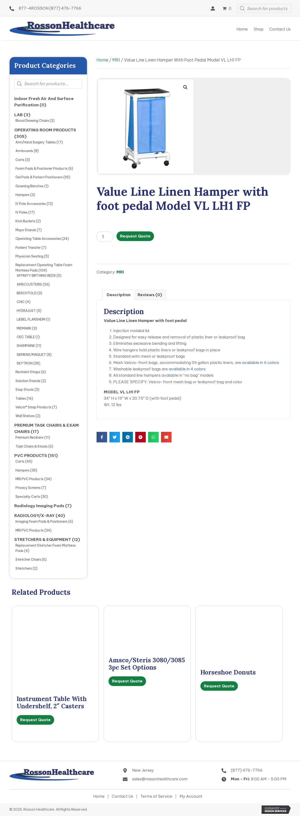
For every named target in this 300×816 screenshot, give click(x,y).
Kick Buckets (25, 221)
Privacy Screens (28, 488)
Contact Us (122, 796)
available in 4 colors (187, 369)
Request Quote (135, 236)
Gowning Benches (29, 186)
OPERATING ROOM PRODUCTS (45, 130)
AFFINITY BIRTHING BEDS (36, 275)
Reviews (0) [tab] (150, 294)
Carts (19, 160)
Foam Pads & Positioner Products (41, 168)
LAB (18, 114)
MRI (116, 60)
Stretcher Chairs (28, 559)
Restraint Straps (27, 372)
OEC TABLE (26, 337)
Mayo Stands (25, 230)
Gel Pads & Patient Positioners (39, 177)
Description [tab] (119, 294)
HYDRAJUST (26, 311)
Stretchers (23, 568)
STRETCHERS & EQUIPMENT (42, 539)
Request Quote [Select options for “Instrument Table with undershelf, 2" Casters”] (35, 719)
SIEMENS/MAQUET (31, 354)
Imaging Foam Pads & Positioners (41, 521)
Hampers (22, 195)
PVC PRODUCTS (30, 455)
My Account (191, 796)
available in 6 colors (260, 362)
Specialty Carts (27, 496)
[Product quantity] (105, 236)
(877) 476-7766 (246, 770)
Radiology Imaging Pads (39, 505)
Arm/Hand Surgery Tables (35, 142)
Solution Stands (27, 381)
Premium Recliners (29, 437)
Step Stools (24, 389)
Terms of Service (156, 796)
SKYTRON (25, 363)
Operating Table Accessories (38, 239)
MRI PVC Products (29, 479)
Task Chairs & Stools (31, 446)
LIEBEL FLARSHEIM (31, 319)
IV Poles (21, 212)
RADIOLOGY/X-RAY (34, 515)
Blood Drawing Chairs (32, 121)
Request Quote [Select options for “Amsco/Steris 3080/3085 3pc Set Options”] (127, 681)
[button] (213, 8)
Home (102, 60)
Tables (20, 398)
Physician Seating (29, 256)
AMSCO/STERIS (29, 284)
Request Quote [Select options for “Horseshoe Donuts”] (219, 686)
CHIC (21, 302)
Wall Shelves (25, 416)
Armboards (24, 151)
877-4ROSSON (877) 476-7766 (50, 8)
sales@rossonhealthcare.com (160, 779)
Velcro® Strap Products (33, 407)
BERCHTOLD (27, 293)
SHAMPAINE (26, 346)
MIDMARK (24, 328)
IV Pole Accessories (30, 204)
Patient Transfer (28, 247)
